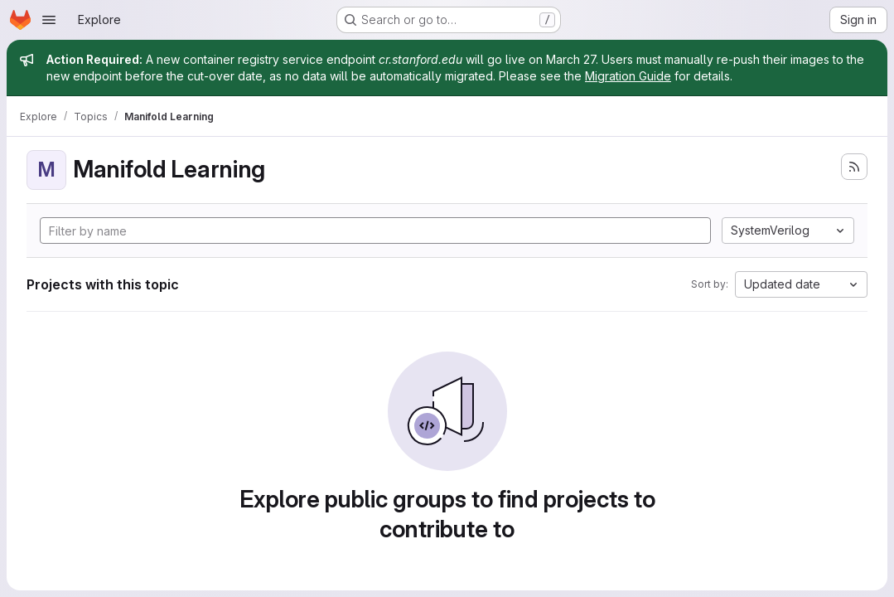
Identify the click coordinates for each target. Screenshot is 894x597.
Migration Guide (628, 76)
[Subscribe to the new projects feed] (854, 166)
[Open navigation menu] (49, 20)
